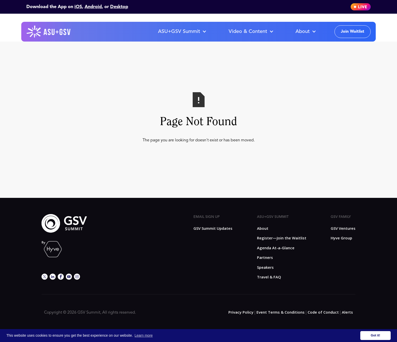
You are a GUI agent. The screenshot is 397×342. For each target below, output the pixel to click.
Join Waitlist (352, 32)
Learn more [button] (144, 335)
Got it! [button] (375, 335)
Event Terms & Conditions (280, 312)
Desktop (119, 7)
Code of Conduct (323, 312)
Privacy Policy (240, 312)
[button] (182, 32)
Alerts (347, 312)
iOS (78, 7)
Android (93, 7)
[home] (48, 32)
